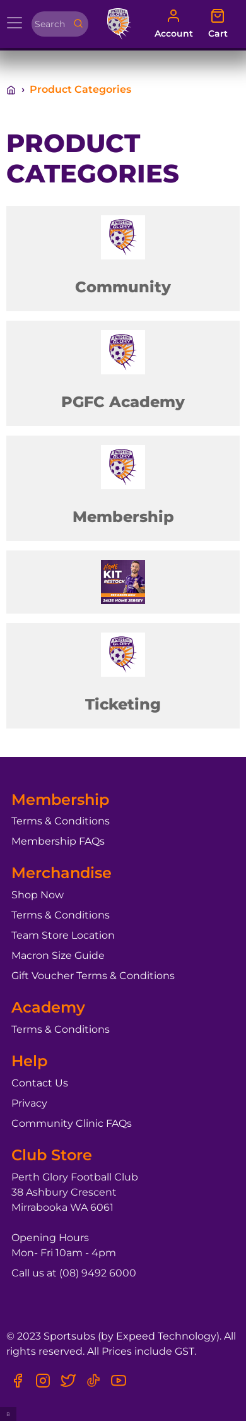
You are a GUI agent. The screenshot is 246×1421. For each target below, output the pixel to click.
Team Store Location (63, 935)
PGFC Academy (123, 402)
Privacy (29, 1103)
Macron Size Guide (58, 955)
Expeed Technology (166, 1336)
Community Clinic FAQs (71, 1123)
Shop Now (37, 895)
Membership (123, 517)
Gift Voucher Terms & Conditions (93, 976)
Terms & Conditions (60, 821)
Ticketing (123, 704)
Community (123, 287)
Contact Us (39, 1083)
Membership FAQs (58, 841)
